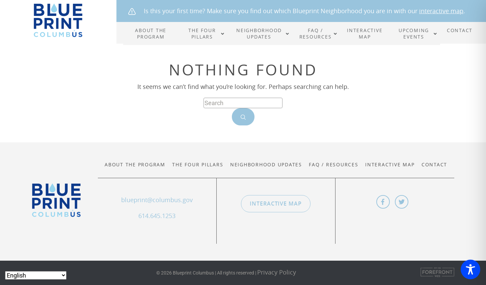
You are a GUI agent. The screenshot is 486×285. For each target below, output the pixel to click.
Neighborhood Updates (266, 164)
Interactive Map (389, 164)
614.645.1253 (157, 216)
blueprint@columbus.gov (157, 200)
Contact (434, 164)
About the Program (135, 164)
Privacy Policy (276, 272)
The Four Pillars (197, 164)
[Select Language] (35, 275)
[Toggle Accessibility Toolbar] (470, 269)
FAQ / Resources (333, 164)
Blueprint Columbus (58, 20)
